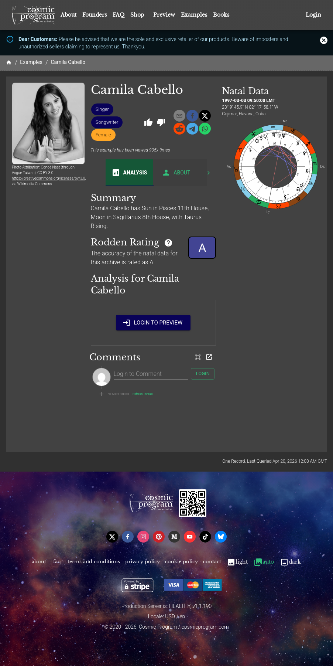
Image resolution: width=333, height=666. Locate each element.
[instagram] (143, 537)
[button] (102, 109)
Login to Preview (153, 322)
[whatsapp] (205, 129)
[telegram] (192, 129)
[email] (179, 116)
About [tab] (176, 172)
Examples (194, 14)
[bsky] (221, 537)
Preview (164, 14)
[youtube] (190, 537)
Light (237, 562)
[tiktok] (205, 537)
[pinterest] (159, 537)
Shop (137, 14)
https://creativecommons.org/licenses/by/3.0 (48, 178)
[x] (205, 116)
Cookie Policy (181, 562)
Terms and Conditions (94, 562)
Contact (212, 562)
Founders (94, 14)
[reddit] (179, 129)
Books (221, 14)
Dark (290, 562)
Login (313, 15)
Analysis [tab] (129, 172)
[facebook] (192, 116)
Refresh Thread (142, 394)
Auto (264, 562)
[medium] (174, 537)
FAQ (118, 14)
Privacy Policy (142, 562)
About (68, 14)
